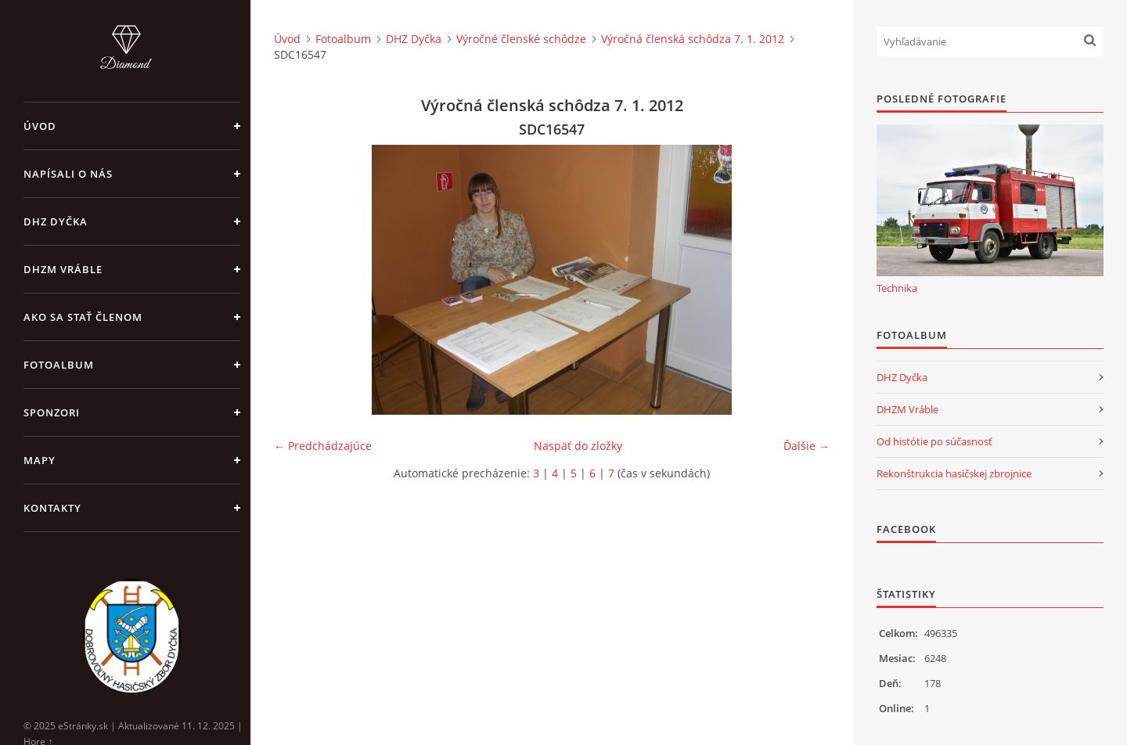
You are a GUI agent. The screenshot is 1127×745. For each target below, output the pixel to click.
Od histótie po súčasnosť (934, 441)
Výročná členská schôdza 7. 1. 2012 (692, 38)
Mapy (39, 460)
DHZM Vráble (63, 269)
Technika (897, 288)
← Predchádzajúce (323, 445)
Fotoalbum (58, 365)
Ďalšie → (806, 445)
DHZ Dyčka (55, 221)
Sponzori (51, 412)
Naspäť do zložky (578, 445)
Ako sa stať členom (82, 317)
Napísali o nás (68, 174)
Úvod (39, 126)
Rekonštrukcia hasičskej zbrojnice (954, 473)
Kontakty (52, 508)
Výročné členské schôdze (521, 38)
